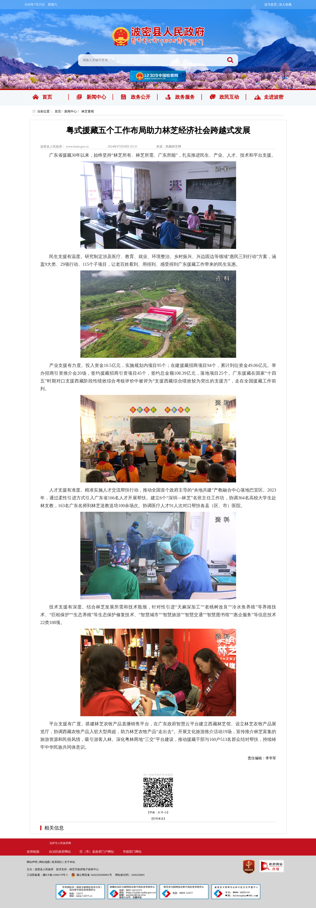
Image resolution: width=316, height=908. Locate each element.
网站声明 (32, 862)
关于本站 (69, 862)
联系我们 (57, 862)
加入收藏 (285, 4)
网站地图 (44, 862)
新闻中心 (70, 111)
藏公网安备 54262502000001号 (91, 874)
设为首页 (270, 4)
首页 (58, 111)
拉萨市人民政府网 (60, 843)
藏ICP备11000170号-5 (55, 874)
